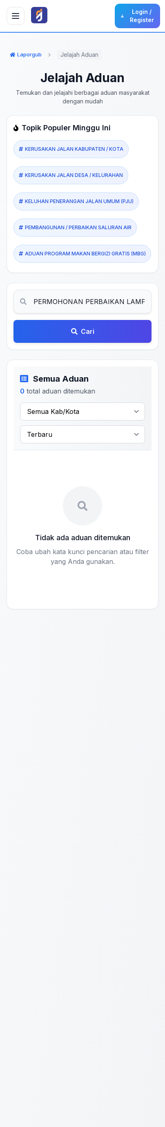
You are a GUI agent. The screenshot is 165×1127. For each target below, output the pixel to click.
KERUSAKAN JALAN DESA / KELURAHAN (71, 175)
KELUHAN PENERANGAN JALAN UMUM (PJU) (76, 201)
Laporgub (26, 54)
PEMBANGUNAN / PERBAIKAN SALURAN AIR (75, 227)
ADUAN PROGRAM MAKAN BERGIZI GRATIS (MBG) (82, 253)
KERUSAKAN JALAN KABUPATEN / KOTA (71, 149)
